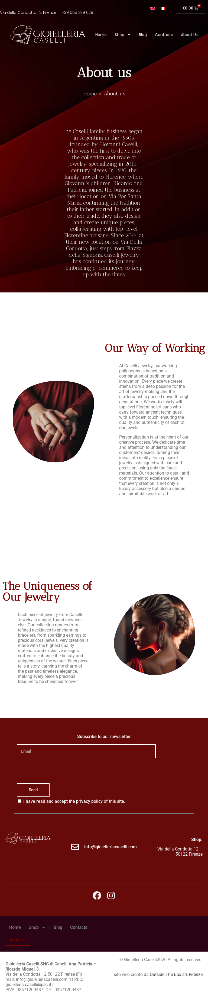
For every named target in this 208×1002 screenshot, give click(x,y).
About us (189, 34)
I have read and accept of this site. (74, 801)
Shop (123, 34)
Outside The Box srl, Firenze (176, 974)
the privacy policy (86, 801)
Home (101, 34)
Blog (143, 34)
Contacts (164, 34)
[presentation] (58, 770)
